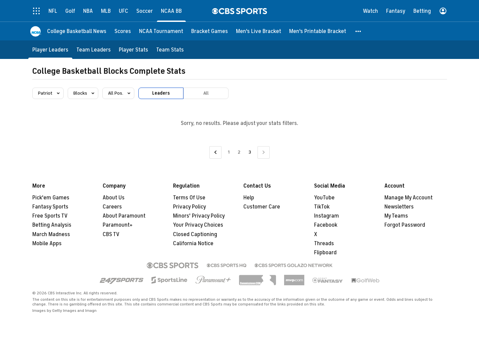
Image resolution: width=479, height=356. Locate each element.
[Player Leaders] (50, 49)
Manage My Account (408, 197)
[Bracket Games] (209, 31)
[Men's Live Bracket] (258, 31)
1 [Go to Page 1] (229, 152)
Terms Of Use (189, 197)
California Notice (193, 243)
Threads (324, 243)
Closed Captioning (195, 234)
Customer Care (261, 206)
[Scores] (122, 31)
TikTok (322, 206)
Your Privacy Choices (198, 225)
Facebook (325, 225)
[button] (358, 31)
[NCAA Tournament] (161, 31)
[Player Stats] (133, 49)
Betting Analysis (51, 225)
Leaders (161, 93)
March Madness (51, 234)
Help (248, 197)
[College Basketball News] (76, 31)
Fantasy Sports (50, 206)
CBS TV (111, 234)
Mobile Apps (47, 243)
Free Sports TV (50, 216)
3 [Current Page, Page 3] (249, 152)
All (206, 93)
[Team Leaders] (93, 49)
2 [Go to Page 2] (239, 152)
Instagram (326, 216)
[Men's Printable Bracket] (317, 31)
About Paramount (124, 216)
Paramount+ (118, 225)
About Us (114, 197)
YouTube (324, 197)
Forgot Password (404, 225)
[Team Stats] (170, 49)
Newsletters (399, 206)
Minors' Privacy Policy (199, 216)
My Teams (396, 216)
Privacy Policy (189, 206)
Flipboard (325, 252)
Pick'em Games (50, 197)
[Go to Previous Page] (215, 152)
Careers (112, 206)
